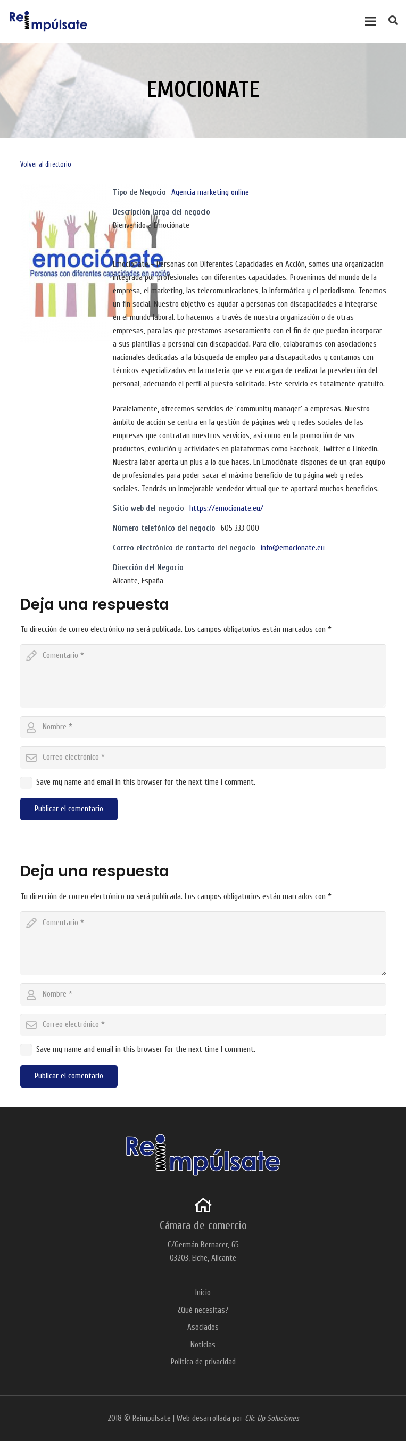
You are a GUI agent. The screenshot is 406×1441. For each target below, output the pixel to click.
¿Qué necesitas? (203, 1310)
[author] (203, 727)
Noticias (203, 1344)
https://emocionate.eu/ (226, 508)
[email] (203, 757)
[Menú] (370, 21)
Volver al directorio (45, 164)
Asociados (203, 1327)
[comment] (203, 676)
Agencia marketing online (210, 192)
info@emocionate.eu (293, 548)
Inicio (203, 1292)
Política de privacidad (203, 1361)
